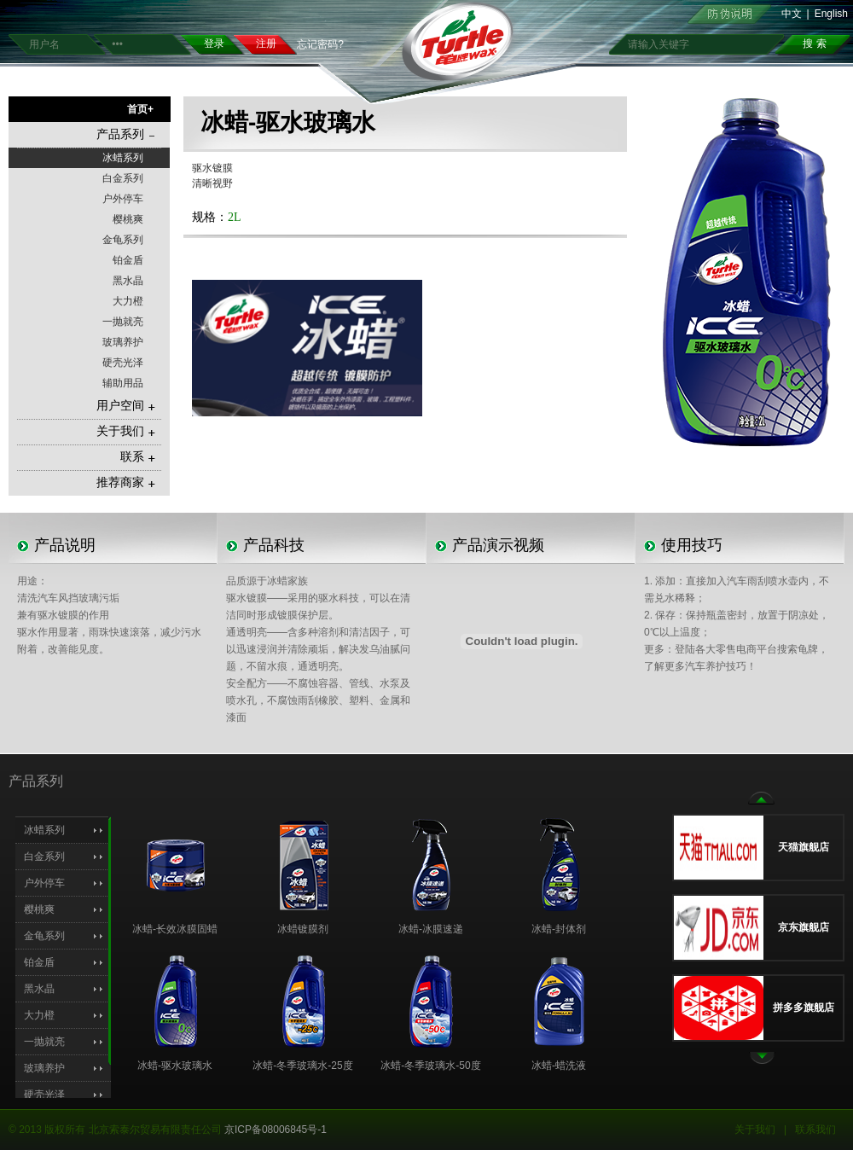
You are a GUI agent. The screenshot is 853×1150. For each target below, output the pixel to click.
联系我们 (815, 1129)
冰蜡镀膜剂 (302, 929)
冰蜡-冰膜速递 (430, 929)
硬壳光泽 (122, 363)
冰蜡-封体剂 (558, 929)
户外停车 (122, 199)
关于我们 (125, 431)
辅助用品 (122, 383)
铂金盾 (128, 260)
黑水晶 (128, 281)
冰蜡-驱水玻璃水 (174, 1066)
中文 (791, 14)
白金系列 (122, 178)
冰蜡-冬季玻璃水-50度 (430, 1066)
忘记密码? (320, 44)
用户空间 (125, 405)
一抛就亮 (122, 322)
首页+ (140, 109)
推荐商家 (125, 482)
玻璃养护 (122, 342)
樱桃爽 (128, 219)
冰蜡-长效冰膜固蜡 (175, 929)
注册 (266, 43)
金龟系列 (122, 240)
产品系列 (125, 134)
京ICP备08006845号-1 (275, 1129)
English (831, 14)
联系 (137, 456)
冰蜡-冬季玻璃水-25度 (302, 1066)
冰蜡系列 (122, 158)
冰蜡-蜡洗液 (558, 1066)
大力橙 (128, 301)
